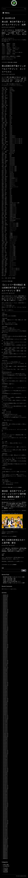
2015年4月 (5, 762)
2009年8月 (5, 849)
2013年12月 (5, 785)
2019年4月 (5, 694)
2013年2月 (5, 800)
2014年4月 (5, 779)
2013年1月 (5, 801)
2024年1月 (5, 625)
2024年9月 (5, 614)
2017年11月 (5, 717)
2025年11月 (5, 595)
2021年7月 (5, 666)
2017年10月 (5, 718)
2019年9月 (5, 686)
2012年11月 (5, 804)
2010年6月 (5, 841)
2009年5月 (5, 854)
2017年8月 (5, 721)
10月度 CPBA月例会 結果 (9, 579)
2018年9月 (5, 702)
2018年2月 (5, 713)
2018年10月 (5, 701)
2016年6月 (5, 742)
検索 (3, 568)
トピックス (15, 487)
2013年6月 (5, 794)
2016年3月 (5, 746)
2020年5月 (5, 675)
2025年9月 (5, 598)
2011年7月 (5, 828)
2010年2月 (5, 844)
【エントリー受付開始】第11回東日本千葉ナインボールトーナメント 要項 (14, 288)
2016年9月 (5, 737)
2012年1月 (5, 819)
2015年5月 (5, 761)
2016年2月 (5, 747)
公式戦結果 (15, 62)
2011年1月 (5, 836)
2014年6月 (5, 777)
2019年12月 (5, 682)
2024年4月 (5, 621)
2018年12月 (5, 698)
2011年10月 (5, 823)
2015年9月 (5, 755)
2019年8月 (5, 688)
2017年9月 (5, 720)
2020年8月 (5, 670)
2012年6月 (5, 812)
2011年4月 (5, 832)
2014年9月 (5, 772)
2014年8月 (5, 774)
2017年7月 (5, 723)
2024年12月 (5, 609)
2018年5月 (5, 708)
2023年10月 (5, 630)
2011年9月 (5, 825)
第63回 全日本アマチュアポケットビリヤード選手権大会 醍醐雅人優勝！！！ (14, 494)
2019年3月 (5, 695)
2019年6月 (5, 691)
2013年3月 (5, 798)
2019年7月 (5, 689)
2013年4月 (5, 797)
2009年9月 (5, 848)
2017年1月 (5, 731)
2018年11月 (5, 699)
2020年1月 (5, 681)
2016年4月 (5, 745)
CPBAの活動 (10, 62)
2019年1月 (5, 697)
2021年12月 (5, 660)
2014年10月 (5, 771)
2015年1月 (5, 766)
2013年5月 (5, 796)
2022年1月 (5, 659)
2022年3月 (5, 656)
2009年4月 (5, 855)
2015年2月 (5, 765)
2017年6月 (5, 724)
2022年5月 (5, 653)
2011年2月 (5, 835)
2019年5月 (5, 692)
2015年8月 (5, 756)
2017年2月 (5, 730)
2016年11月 (5, 734)
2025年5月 (5, 603)
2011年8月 (5, 826)
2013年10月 (5, 788)
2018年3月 (5, 711)
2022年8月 (5, 650)
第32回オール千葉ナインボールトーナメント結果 (14, 582)
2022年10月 (5, 647)
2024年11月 (5, 611)
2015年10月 (5, 753)
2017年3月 (5, 729)
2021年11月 (5, 662)
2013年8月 (5, 791)
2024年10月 (5, 612)
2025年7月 (5, 601)
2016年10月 (5, 736)
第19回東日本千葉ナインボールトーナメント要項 (14, 577)
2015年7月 (5, 758)
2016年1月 (5, 749)
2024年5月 (5, 619)
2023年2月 (5, 641)
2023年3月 (5, 640)
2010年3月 (5, 842)
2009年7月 (5, 851)
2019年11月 (5, 683)
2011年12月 (5, 820)
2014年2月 (5, 782)
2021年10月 (5, 663)
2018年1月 (5, 714)
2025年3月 (5, 606)
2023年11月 (5, 628)
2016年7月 (5, 740)
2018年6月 (5, 707)
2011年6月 (5, 829)
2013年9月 (5, 790)
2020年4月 (5, 676)
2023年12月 (5, 627)
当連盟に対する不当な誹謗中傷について (12, 581)
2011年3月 (5, 833)
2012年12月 (5, 803)
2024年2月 (5, 624)
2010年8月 (5, 839)
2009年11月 (5, 845)
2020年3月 (5, 678)
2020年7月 (5, 672)
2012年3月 (5, 816)
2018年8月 (5, 704)
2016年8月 (5, 739)
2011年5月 (5, 830)
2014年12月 (5, 768)
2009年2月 (5, 858)
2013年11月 (5, 787)
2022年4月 (5, 654)
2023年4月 (5, 638)
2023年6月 (5, 635)
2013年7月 (5, 793)
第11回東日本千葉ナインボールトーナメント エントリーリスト (14, 69)
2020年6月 (5, 673)
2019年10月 (5, 685)
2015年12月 (5, 750)
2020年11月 (5, 667)
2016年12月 (5, 733)
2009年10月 (5, 846)
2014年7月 (5, 775)
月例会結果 (5, 871)
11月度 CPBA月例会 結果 (9, 578)
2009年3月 (5, 857)
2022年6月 (5, 651)
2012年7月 (5, 810)
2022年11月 (5, 646)
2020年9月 (5, 669)
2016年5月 (5, 743)
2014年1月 (5, 784)
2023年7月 (5, 634)
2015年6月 (5, 759)
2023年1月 (5, 643)
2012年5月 (5, 813)
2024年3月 (5, 622)
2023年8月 (5, 633)
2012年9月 (5, 807)
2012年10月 (5, 806)
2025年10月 (5, 596)
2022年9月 (5, 649)
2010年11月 (5, 838)
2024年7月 (5, 617)
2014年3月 (5, 781)
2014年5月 (5, 778)
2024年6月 (5, 618)
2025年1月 (5, 608)
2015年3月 (5, 763)
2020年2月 (5, 679)
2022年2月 (5, 657)
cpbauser (12, 27)
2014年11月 (5, 769)
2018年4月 (5, 710)
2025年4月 (5, 605)
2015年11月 (5, 752)
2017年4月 (5, 727)
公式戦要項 (19, 487)
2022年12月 (5, 644)
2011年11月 (5, 822)
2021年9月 (5, 665)
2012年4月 (5, 814)
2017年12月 (5, 715)
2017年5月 (5, 726)
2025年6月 (5, 602)
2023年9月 (5, 631)
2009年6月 (5, 852)
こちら (3, 313)
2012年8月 (5, 809)
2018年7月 (5, 705)
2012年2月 (5, 817)
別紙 (3, 555)
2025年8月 (5, 599)
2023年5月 (5, 637)
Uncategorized (6, 866)
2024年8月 (5, 615)
